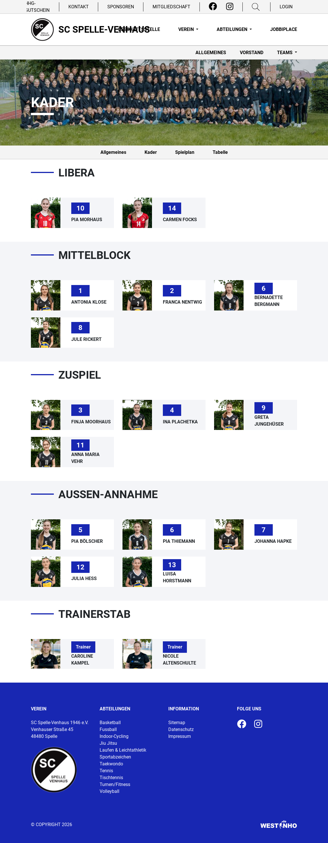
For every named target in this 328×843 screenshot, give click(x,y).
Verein (186, 29)
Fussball (108, 729)
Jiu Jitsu (108, 743)
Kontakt (78, 6)
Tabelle (220, 152)
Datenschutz (181, 729)
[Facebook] (213, 6)
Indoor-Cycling (114, 736)
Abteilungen (232, 29)
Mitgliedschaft (171, 6)
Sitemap (176, 722)
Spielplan (184, 152)
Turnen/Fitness (115, 784)
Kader (151, 152)
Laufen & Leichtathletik (123, 750)
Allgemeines (210, 52)
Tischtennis (111, 777)
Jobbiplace (283, 29)
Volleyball (109, 791)
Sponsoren (120, 6)
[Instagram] (230, 6)
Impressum (179, 736)
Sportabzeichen (115, 757)
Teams (285, 52)
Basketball (110, 722)
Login (286, 6)
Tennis (106, 770)
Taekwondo (111, 764)
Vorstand (251, 52)
